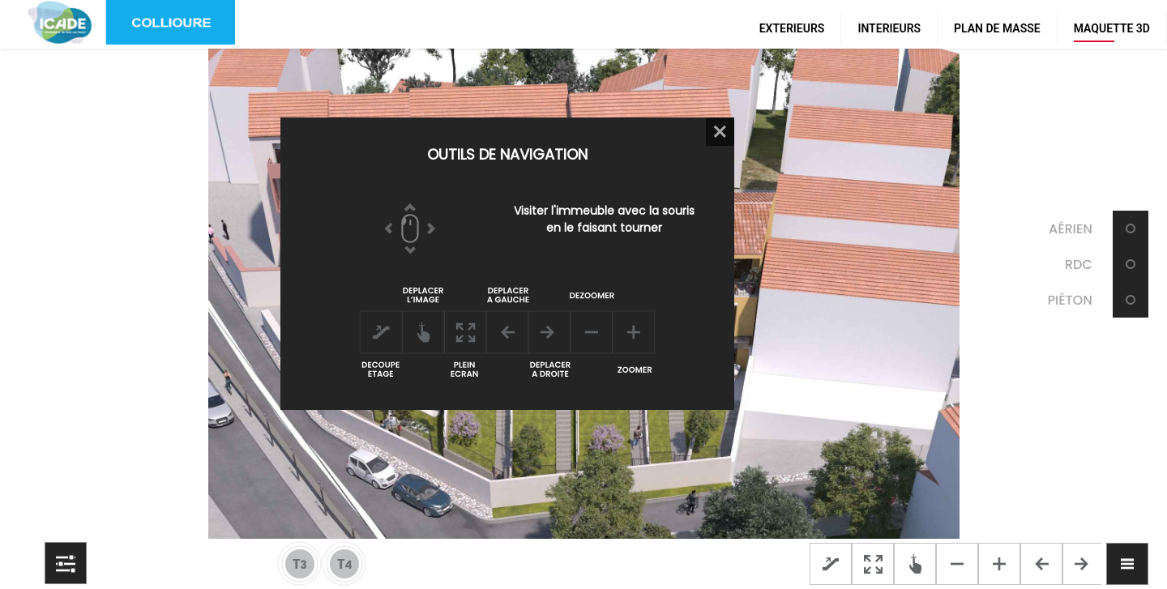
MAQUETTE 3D (1112, 28)
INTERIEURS (889, 28)
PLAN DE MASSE (997, 28)
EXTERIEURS (792, 28)
